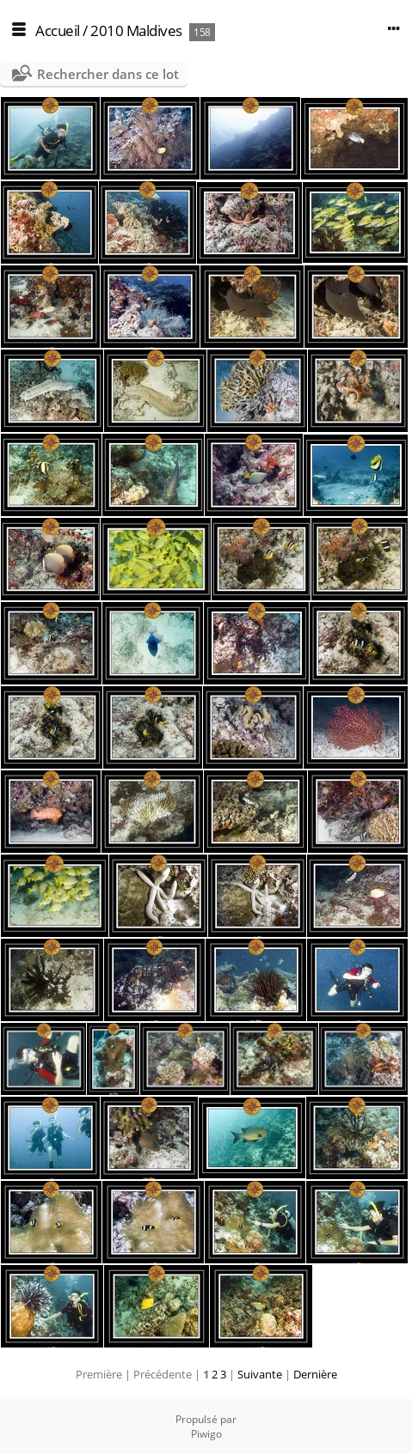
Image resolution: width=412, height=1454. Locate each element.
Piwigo (206, 1434)
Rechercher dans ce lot (108, 73)
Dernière (315, 1374)
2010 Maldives (136, 30)
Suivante (259, 1374)
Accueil (57, 30)
